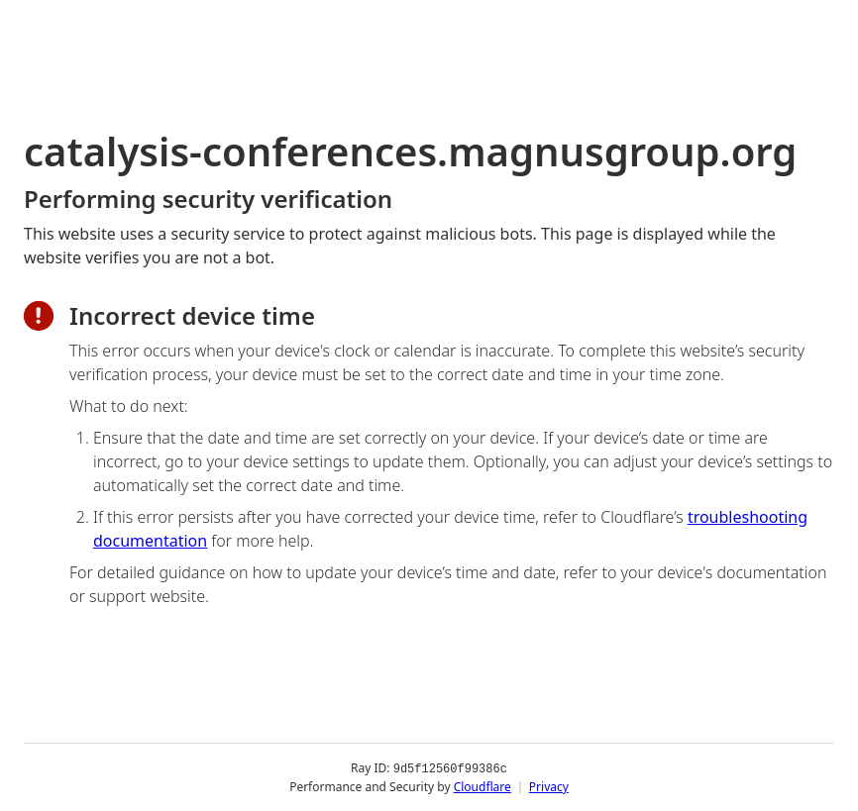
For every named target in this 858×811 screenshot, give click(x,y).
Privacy (549, 785)
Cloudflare (482, 785)
